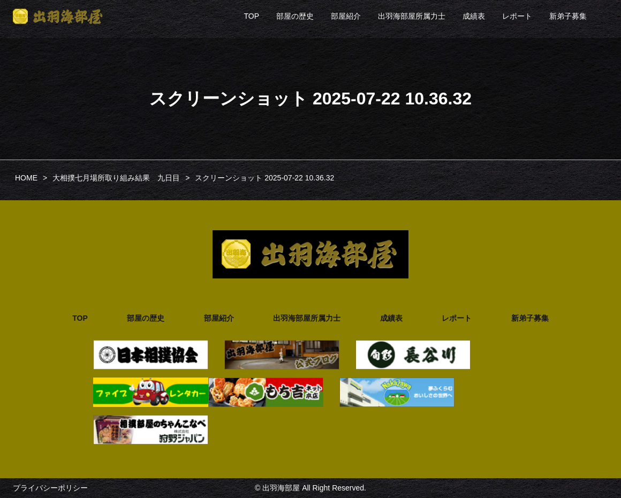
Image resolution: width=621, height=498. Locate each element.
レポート (517, 16)
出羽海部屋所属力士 (411, 16)
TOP (251, 16)
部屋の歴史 (295, 16)
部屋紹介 (346, 16)
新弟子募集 (568, 16)
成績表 (474, 16)
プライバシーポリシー (50, 488)
